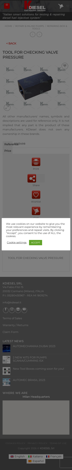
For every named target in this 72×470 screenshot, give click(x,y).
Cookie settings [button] (16, 242)
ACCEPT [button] (35, 242)
